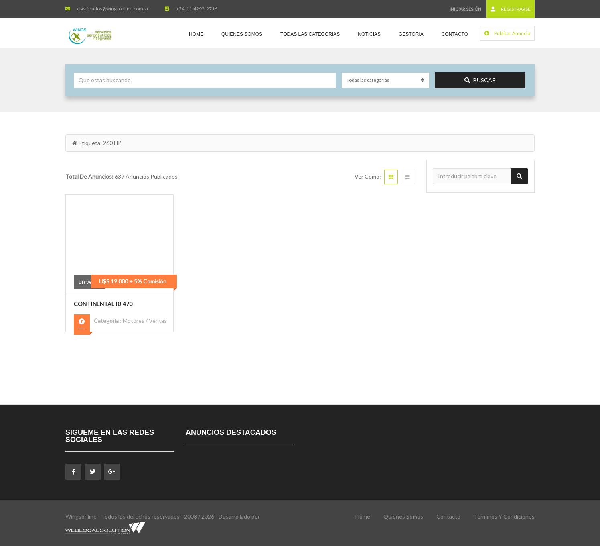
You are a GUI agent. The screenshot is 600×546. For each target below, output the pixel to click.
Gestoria (411, 34)
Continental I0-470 (103, 303)
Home (196, 34)
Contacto (455, 34)
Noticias (369, 34)
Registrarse (511, 9)
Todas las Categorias (310, 34)
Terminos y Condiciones (504, 516)
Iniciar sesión (465, 9)
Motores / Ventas (145, 320)
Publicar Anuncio (507, 33)
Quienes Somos (241, 34)
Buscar (480, 80)
